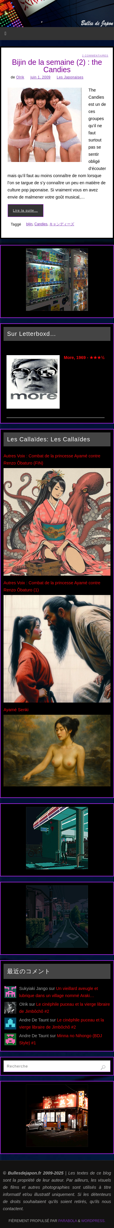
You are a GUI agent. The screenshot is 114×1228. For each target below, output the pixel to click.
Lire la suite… (25, 210)
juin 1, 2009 (40, 77)
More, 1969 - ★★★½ (84, 357)
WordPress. (93, 1221)
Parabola (67, 1221)
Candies (41, 224)
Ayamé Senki (16, 709)
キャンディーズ (61, 224)
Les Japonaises (70, 77)
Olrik (20, 77)
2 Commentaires (95, 55)
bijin (29, 224)
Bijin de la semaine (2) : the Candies (57, 66)
